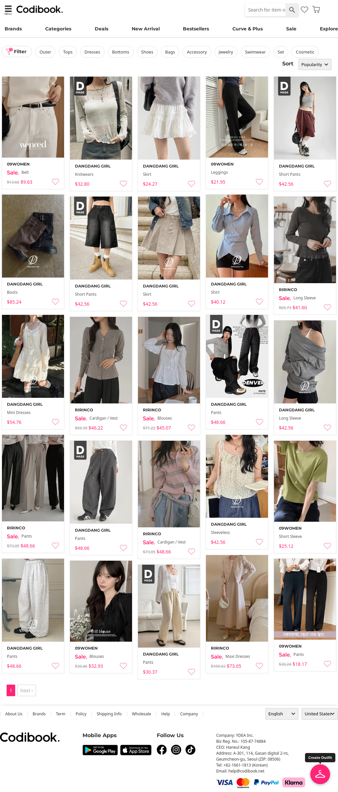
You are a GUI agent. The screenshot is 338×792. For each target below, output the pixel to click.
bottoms (120, 52)
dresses (92, 52)
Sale (291, 29)
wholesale (141, 714)
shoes (147, 52)
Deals (101, 29)
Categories (58, 29)
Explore (329, 29)
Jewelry (226, 52)
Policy (81, 714)
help (165, 714)
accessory (197, 52)
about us (13, 714)
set (281, 52)
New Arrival (146, 29)
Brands (13, 29)
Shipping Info (109, 714)
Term (61, 714)
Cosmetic (305, 52)
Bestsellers (196, 29)
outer (45, 52)
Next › (26, 690)
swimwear (255, 52)
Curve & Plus (247, 29)
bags (170, 52)
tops (68, 52)
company (189, 714)
